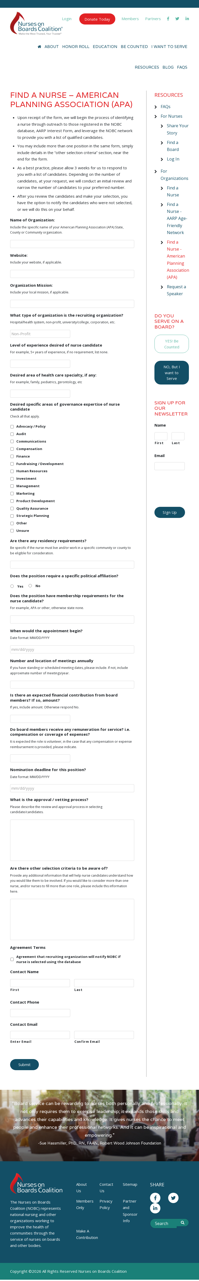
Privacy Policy (106, 1204)
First (14, 990)
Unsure (22, 530)
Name (160, 425)
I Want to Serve (169, 46)
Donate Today (97, 19)
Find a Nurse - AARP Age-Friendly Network (177, 218)
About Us (81, 1188)
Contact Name (24, 971)
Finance (23, 456)
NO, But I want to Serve (172, 372)
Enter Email (20, 1041)
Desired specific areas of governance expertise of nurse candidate (65, 407)
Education (105, 46)
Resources (147, 67)
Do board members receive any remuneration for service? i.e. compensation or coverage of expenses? (70, 732)
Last (78, 990)
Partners (153, 18)
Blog (168, 67)
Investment (26, 478)
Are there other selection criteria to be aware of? (59, 868)
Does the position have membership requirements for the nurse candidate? (67, 598)
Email (159, 455)
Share (157, 1184)
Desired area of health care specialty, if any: (53, 375)
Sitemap (130, 1184)
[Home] (39, 46)
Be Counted (134, 46)
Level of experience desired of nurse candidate (56, 345)
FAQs (182, 67)
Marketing (25, 493)
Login (67, 18)
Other (21, 523)
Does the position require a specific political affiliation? (64, 575)
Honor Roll (75, 46)
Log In (173, 159)
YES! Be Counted (171, 343)
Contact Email (23, 1024)
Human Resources (31, 471)
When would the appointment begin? (46, 630)
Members (130, 18)
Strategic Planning (32, 515)
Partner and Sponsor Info (130, 1210)
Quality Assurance (32, 508)
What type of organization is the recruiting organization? (66, 315)
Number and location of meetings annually (51, 660)
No (37, 585)
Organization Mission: (31, 285)
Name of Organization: (32, 220)
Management (28, 486)
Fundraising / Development (40, 463)
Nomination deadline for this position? (48, 769)
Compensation (29, 448)
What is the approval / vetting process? (49, 799)
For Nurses (171, 116)
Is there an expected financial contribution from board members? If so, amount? (64, 698)
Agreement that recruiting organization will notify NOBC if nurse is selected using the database (68, 959)
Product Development (35, 501)
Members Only (85, 1204)
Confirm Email (87, 1041)
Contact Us (106, 1188)
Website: (18, 255)
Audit (21, 433)
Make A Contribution (86, 1234)
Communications (31, 441)
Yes (20, 586)
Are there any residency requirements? (48, 540)
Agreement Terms (28, 947)
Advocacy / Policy (31, 426)
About (52, 46)
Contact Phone (24, 1002)
